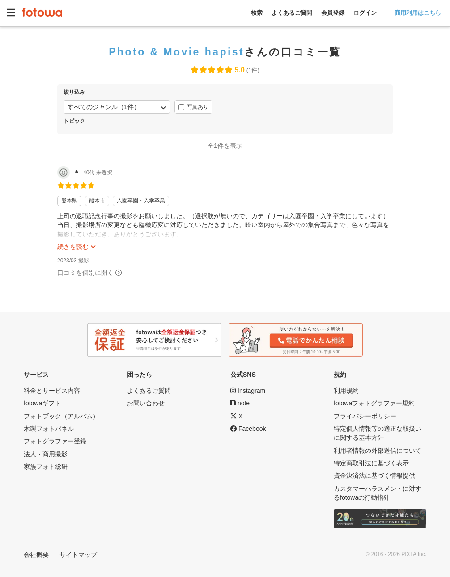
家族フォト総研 (46, 466)
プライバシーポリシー (365, 416)
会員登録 (332, 12)
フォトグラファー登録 (55, 441)
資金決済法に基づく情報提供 (374, 475)
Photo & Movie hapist (176, 52)
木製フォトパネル (49, 428)
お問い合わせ (146, 403)
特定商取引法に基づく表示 (371, 463)
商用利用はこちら (418, 12)
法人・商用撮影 (46, 454)
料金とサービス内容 (52, 390)
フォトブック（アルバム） (61, 416)
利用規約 (346, 390)
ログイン (365, 12)
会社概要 (36, 554)
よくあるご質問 (292, 12)
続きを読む (73, 246)
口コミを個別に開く (85, 272)
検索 (257, 12)
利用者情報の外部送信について (377, 450)
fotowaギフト (42, 403)
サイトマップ (78, 554)
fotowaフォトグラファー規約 (374, 403)
